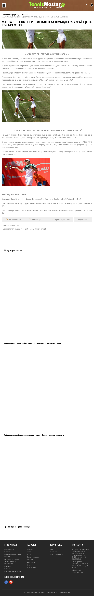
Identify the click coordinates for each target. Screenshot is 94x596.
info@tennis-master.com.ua (77, 571)
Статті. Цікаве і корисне (12, 571)
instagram (11, 582)
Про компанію (9, 549)
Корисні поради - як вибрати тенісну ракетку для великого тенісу (32, 343)
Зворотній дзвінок (56, 554)
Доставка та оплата (11, 559)
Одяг (29, 552)
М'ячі (29, 554)
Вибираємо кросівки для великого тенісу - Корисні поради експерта (34, 435)
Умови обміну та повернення (10, 563)
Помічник (7, 566)
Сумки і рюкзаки (33, 557)
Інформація (15, 15)
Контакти (7, 552)
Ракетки (30, 560)
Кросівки (30, 549)
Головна (6, 15)
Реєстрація (54, 552)
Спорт (29, 565)
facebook (6, 582)
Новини (26, 15)
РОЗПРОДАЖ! (32, 567)
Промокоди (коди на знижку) (17, 527)
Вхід (51, 549)
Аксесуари (31, 562)
